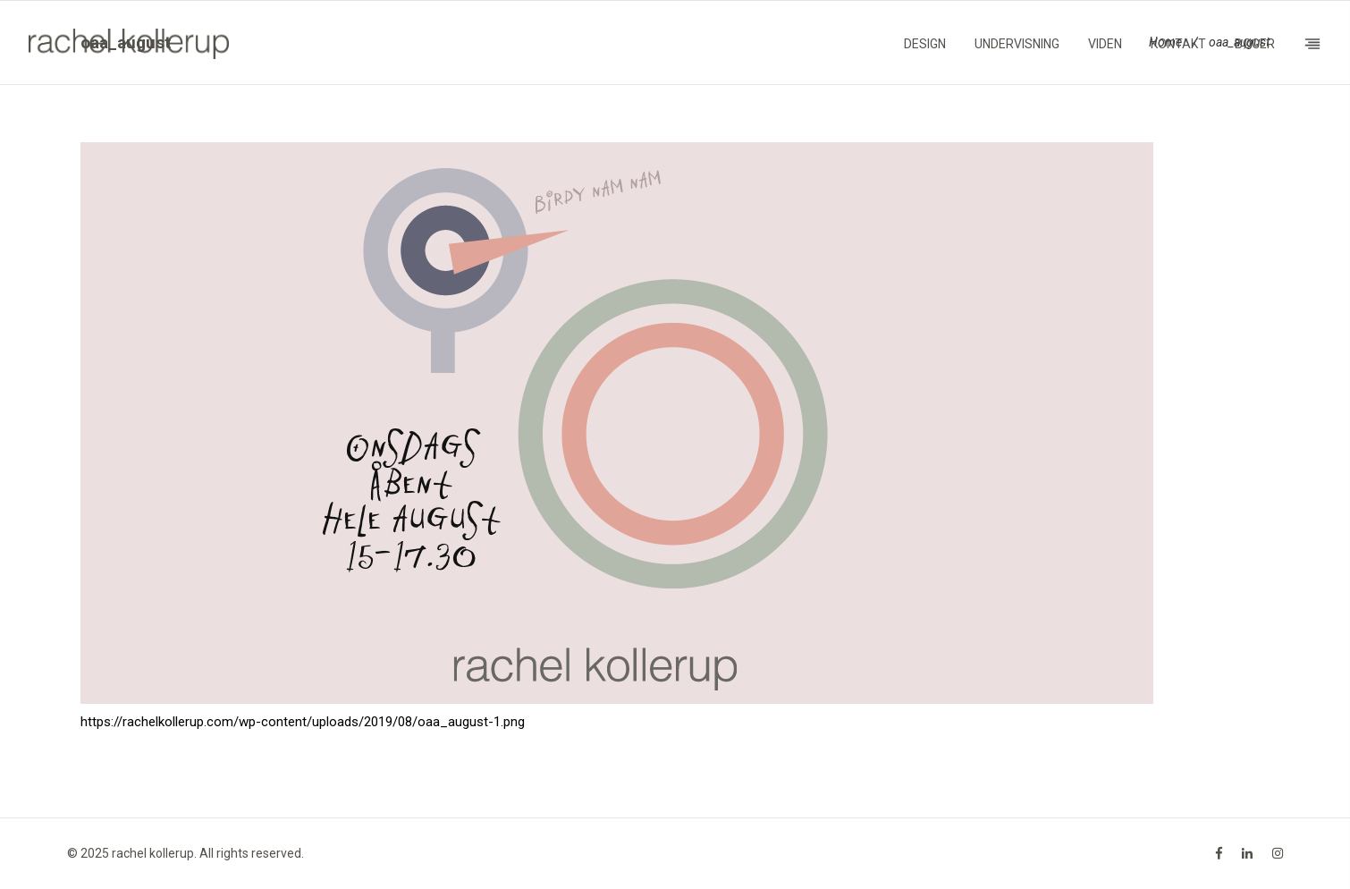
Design (925, 44)
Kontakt (1178, 44)
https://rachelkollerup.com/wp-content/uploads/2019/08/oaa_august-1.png (302, 722)
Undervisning (1017, 44)
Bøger (1255, 44)
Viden (1105, 44)
